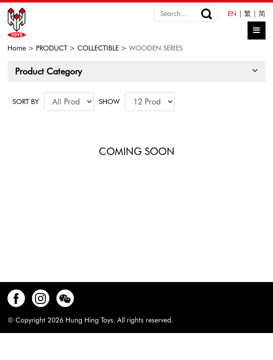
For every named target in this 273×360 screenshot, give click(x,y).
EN (232, 14)
